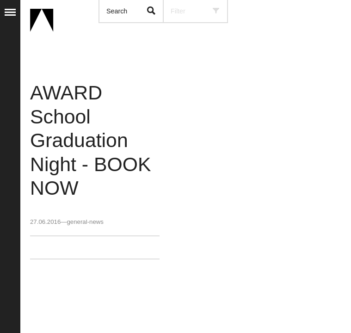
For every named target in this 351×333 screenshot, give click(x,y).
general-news (85, 221)
